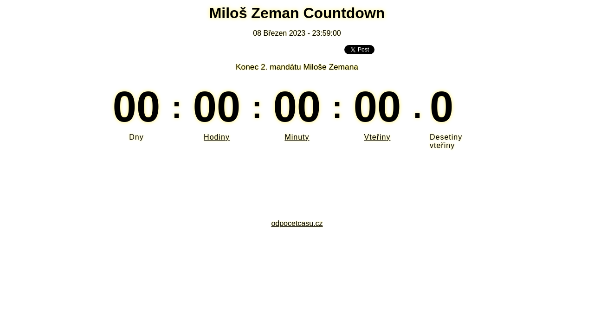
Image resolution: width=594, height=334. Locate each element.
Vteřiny (377, 137)
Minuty (296, 137)
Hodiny (217, 137)
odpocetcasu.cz (297, 223)
